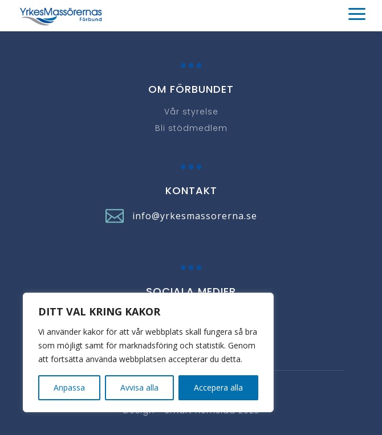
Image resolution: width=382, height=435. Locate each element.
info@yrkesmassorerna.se (194, 216)
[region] (148, 352)
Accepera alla (218, 387)
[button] (191, 16)
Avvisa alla (139, 387)
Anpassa (69, 387)
